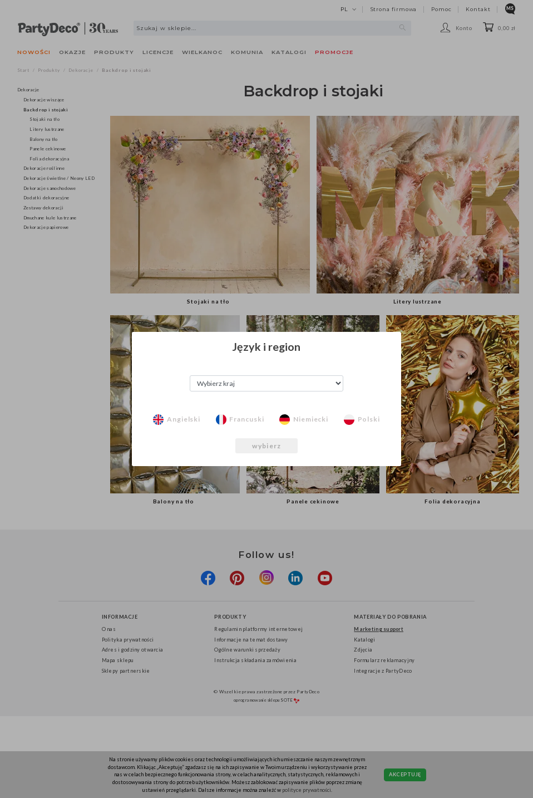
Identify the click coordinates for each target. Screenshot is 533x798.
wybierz (266, 446)
